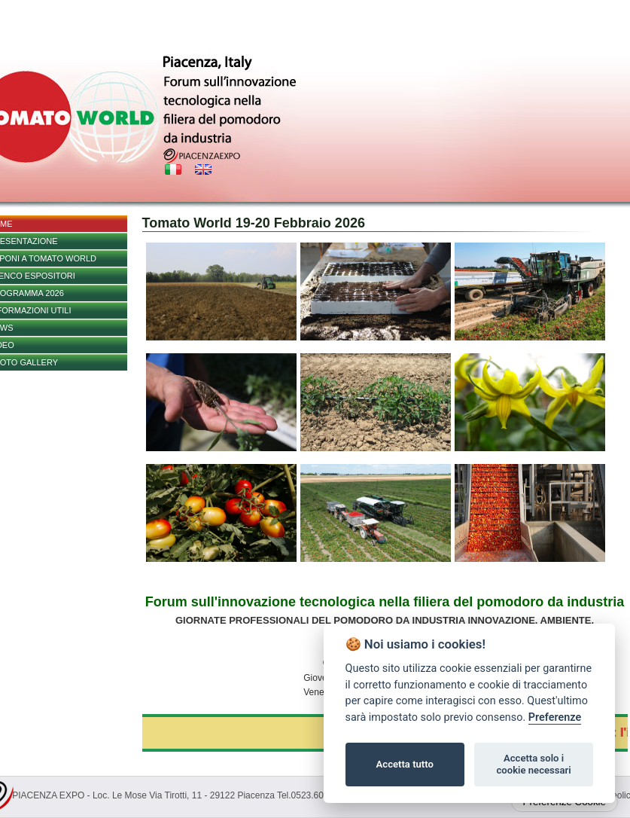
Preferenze (554, 717)
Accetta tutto (405, 764)
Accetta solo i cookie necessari (533, 764)
